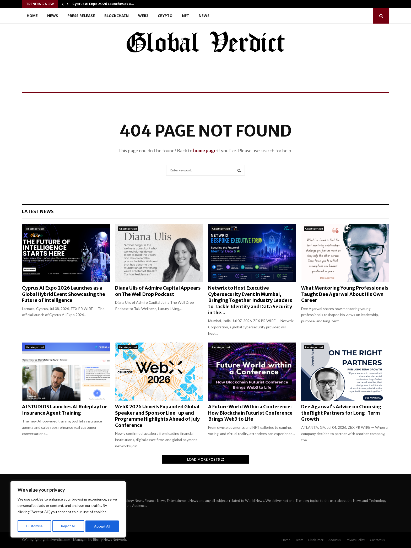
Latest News (38, 211)
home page (205, 150)
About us (334, 540)
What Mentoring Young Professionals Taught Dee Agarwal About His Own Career (344, 294)
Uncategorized (35, 228)
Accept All (102, 526)
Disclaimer (315, 540)
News (52, 15)
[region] (68, 510)
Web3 (143, 15)
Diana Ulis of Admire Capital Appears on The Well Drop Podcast (158, 291)
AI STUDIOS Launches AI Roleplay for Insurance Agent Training (64, 410)
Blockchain (116, 15)
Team (299, 540)
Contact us (377, 540)
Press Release (81, 15)
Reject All (69, 526)
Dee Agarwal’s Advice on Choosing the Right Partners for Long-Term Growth (341, 413)
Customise (34, 526)
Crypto (165, 15)
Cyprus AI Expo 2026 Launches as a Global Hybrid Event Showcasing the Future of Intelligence (63, 294)
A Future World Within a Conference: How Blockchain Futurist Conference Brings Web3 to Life (250, 413)
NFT (185, 15)
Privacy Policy (355, 540)
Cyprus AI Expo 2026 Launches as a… (103, 4)
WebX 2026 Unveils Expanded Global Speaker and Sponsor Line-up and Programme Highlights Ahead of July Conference (157, 416)
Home (32, 15)
